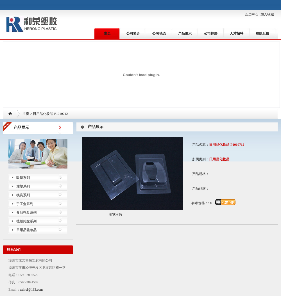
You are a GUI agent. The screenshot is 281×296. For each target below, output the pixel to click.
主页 (107, 33)
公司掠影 (210, 33)
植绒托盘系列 (26, 221)
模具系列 (23, 195)
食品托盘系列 (26, 213)
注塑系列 (23, 186)
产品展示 (185, 33)
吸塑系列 (23, 178)
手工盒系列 (24, 204)
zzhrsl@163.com (31, 290)
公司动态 (159, 33)
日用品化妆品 (26, 230)
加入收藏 (267, 14)
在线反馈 (262, 33)
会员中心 (251, 14)
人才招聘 (236, 33)
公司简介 (133, 33)
